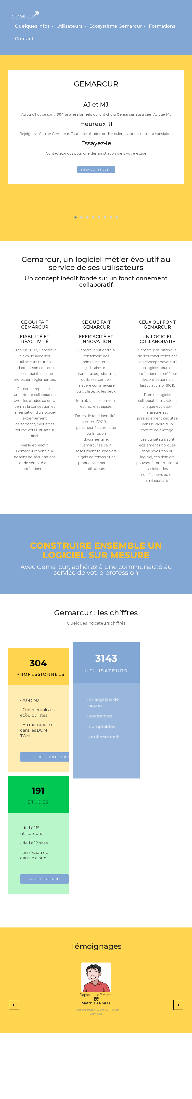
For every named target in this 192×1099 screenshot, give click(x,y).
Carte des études (167, 771)
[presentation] (14, 896)
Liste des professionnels (51, 771)
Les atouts (26, 1046)
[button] (34, 29)
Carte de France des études (34, 1067)
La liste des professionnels (29, 1055)
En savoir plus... (96, 172)
